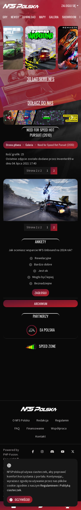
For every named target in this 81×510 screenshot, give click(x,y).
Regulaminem (49, 485)
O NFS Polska (21, 420)
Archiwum (40, 303)
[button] (8, 117)
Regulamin (62, 420)
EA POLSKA (40, 330)
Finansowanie (35, 428)
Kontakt (40, 436)
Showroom (69, 17)
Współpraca (59, 428)
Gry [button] (5, 17)
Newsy (15, 17)
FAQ (17, 428)
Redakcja (42, 420)
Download (29, 17)
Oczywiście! (20, 499)
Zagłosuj (40, 292)
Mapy (42, 17)
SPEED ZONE (40, 346)
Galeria (54, 17)
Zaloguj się (68, 5)
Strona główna (13, 145)
